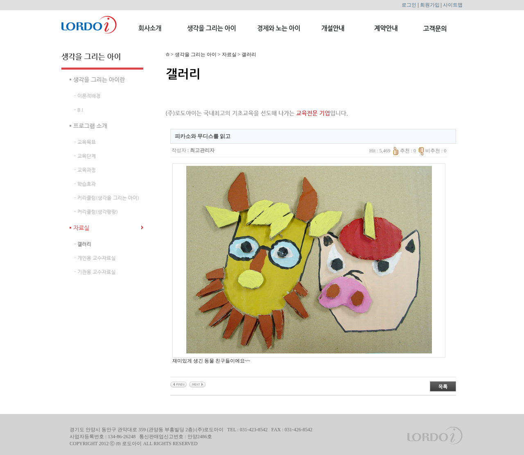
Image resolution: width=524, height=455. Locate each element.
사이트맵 (453, 5)
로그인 (409, 5)
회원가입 (430, 5)
